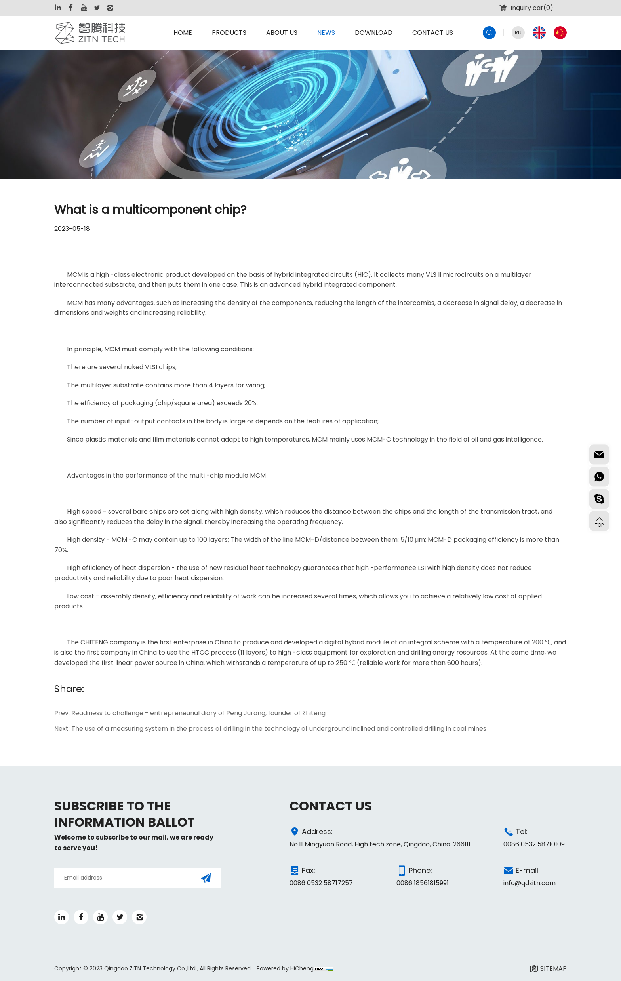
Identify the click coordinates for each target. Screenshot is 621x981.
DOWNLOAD (373, 32)
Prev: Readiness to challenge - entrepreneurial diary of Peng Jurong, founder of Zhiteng (190, 713)
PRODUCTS (229, 32)
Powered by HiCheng (285, 968)
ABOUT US (281, 32)
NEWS (326, 32)
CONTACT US (432, 32)
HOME (182, 32)
